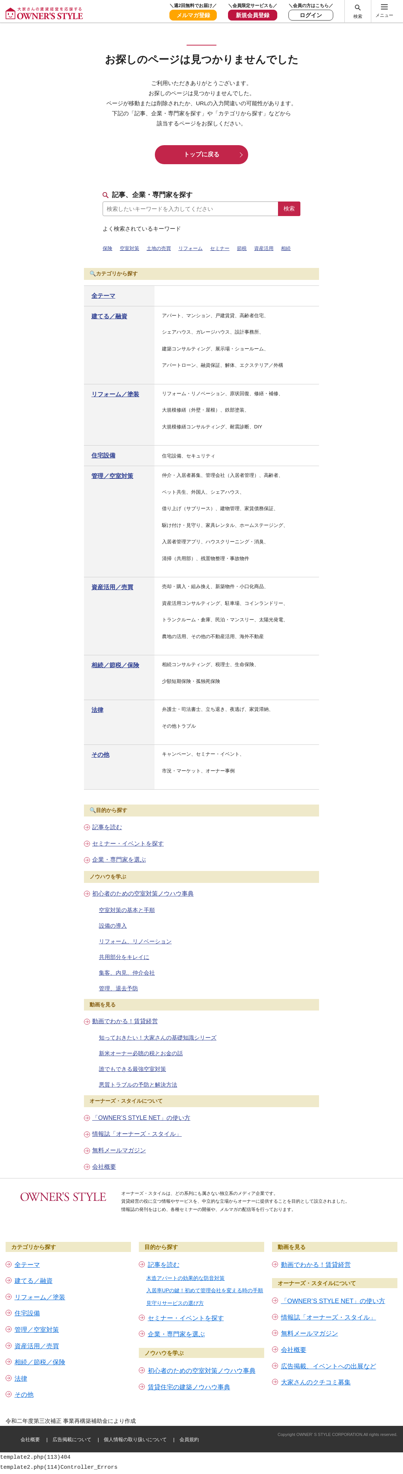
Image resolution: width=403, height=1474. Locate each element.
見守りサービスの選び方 (175, 1303)
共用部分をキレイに (124, 957)
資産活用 (264, 248)
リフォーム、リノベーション (135, 941)
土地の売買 (159, 248)
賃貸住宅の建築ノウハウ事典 (189, 1387)
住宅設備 (103, 455)
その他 (100, 755)
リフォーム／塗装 (115, 394)
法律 (97, 710)
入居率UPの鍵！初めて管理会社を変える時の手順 (204, 1290)
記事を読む (107, 827)
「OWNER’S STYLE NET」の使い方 (141, 1118)
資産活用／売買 (112, 587)
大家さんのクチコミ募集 (316, 1382)
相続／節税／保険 (115, 665)
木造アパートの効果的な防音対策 (185, 1278)
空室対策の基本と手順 (127, 910)
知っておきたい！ (157, 1037)
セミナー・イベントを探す (128, 843)
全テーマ (103, 296)
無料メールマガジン (119, 1150)
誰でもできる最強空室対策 (132, 1069)
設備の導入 (113, 925)
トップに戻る (201, 154)
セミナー (219, 248)
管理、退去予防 (118, 988)
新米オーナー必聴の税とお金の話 (141, 1053)
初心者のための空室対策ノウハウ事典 (143, 893)
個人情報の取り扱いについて (135, 1439)
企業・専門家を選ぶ (119, 859)
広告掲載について (72, 1439)
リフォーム (190, 248)
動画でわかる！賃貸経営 (125, 1021)
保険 (107, 248)
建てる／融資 (109, 316)
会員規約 (189, 1439)
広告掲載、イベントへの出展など (328, 1366)
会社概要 (104, 1167)
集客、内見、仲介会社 (127, 972)
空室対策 (129, 248)
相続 (286, 248)
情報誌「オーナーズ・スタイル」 (137, 1134)
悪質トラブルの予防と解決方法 (138, 1084)
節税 (242, 248)
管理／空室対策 (112, 476)
